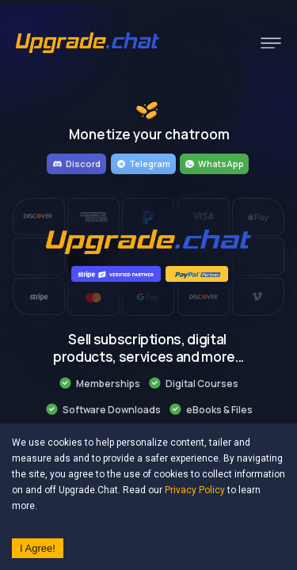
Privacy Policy (195, 490)
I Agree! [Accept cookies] (37, 548)
